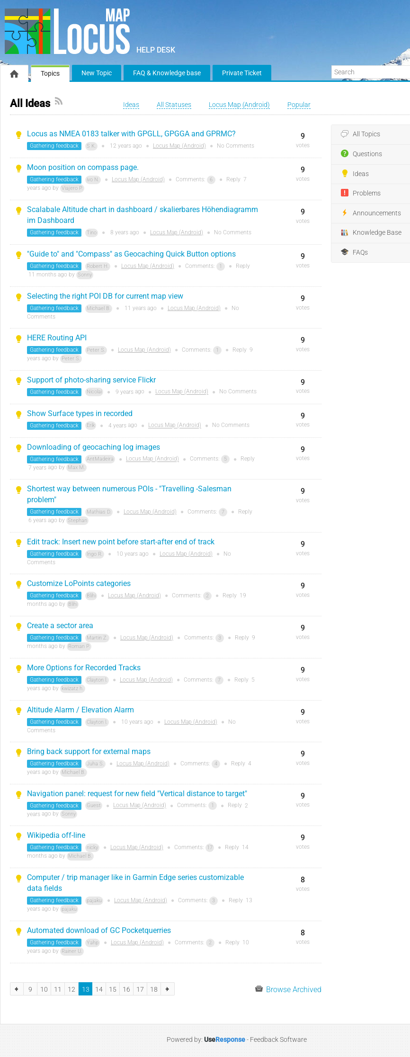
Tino (92, 233)
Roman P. (79, 646)
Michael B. (99, 308)
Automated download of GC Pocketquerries (99, 930)
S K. (91, 146)
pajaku (94, 900)
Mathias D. (99, 512)
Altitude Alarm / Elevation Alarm (80, 709)
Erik (91, 425)
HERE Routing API (57, 337)
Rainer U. (72, 951)
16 (126, 989)
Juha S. (95, 764)
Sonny (85, 275)
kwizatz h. (73, 688)
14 (99, 989)
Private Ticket (242, 73)
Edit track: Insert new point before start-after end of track (120, 541)
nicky (92, 847)
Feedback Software (278, 1039)
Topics (50, 73)
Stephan (77, 520)
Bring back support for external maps (89, 751)
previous (17, 988)
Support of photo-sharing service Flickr (91, 379)
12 (71, 989)
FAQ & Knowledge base (167, 73)
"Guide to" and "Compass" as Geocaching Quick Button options (131, 253)
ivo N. (93, 180)
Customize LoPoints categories (79, 583)
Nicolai (94, 392)
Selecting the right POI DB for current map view (105, 296)
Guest (94, 805)
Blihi (91, 596)
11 (58, 989)
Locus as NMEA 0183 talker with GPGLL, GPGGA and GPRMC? (131, 133)
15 (112, 989)
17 (210, 847)
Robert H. (98, 266)
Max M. (76, 467)
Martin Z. (97, 638)
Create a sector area (60, 625)
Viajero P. (72, 188)
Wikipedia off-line (56, 835)
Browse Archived (288, 989)
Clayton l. (97, 680)
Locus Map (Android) (179, 145)
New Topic (96, 73)
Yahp (92, 943)
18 (154, 989)
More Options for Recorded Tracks (84, 667)
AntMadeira (100, 459)
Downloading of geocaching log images (93, 447)
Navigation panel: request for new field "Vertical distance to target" (137, 793)
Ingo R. (95, 554)
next (168, 988)
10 (44, 989)
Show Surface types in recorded (80, 413)
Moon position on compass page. (83, 167)
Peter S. (96, 350)
